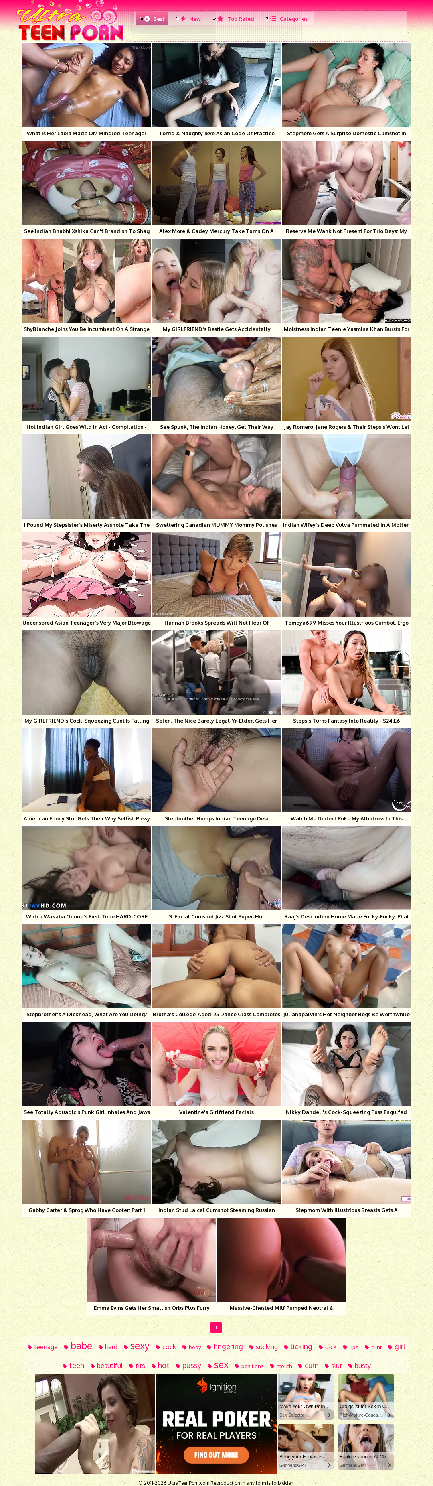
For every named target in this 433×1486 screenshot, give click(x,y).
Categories (289, 19)
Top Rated (235, 19)
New (190, 19)
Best (154, 19)
